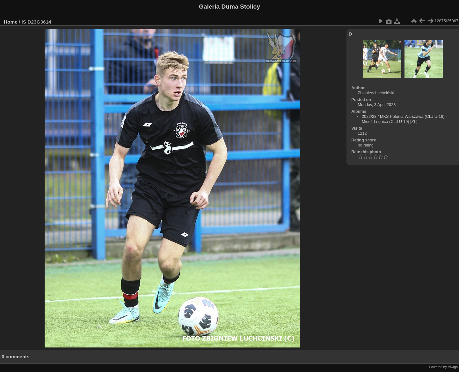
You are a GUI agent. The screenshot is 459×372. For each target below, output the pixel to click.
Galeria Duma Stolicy (229, 6)
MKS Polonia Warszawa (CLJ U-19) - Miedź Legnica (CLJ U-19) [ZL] (404, 119)
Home (11, 22)
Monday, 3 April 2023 (377, 104)
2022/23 (369, 116)
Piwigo (453, 367)
